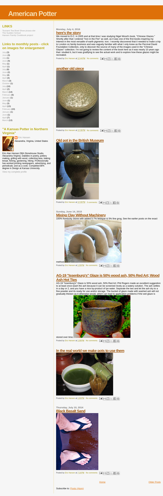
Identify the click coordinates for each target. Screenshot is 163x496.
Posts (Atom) (77, 488)
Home (102, 482)
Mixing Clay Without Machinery (81, 215)
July (4, 52)
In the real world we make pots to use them (90, 351)
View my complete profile (14, 172)
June (4, 55)
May (4, 63)
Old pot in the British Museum (80, 140)
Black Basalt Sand (70, 411)
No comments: (93, 58)
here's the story (68, 33)
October (6, 83)
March (5, 81)
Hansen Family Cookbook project (17, 35)
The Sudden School (11, 33)
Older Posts (155, 482)
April (4, 66)
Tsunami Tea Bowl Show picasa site (18, 30)
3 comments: (92, 202)
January (6, 97)
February (6, 95)
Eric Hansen (24, 137)
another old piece (70, 68)
